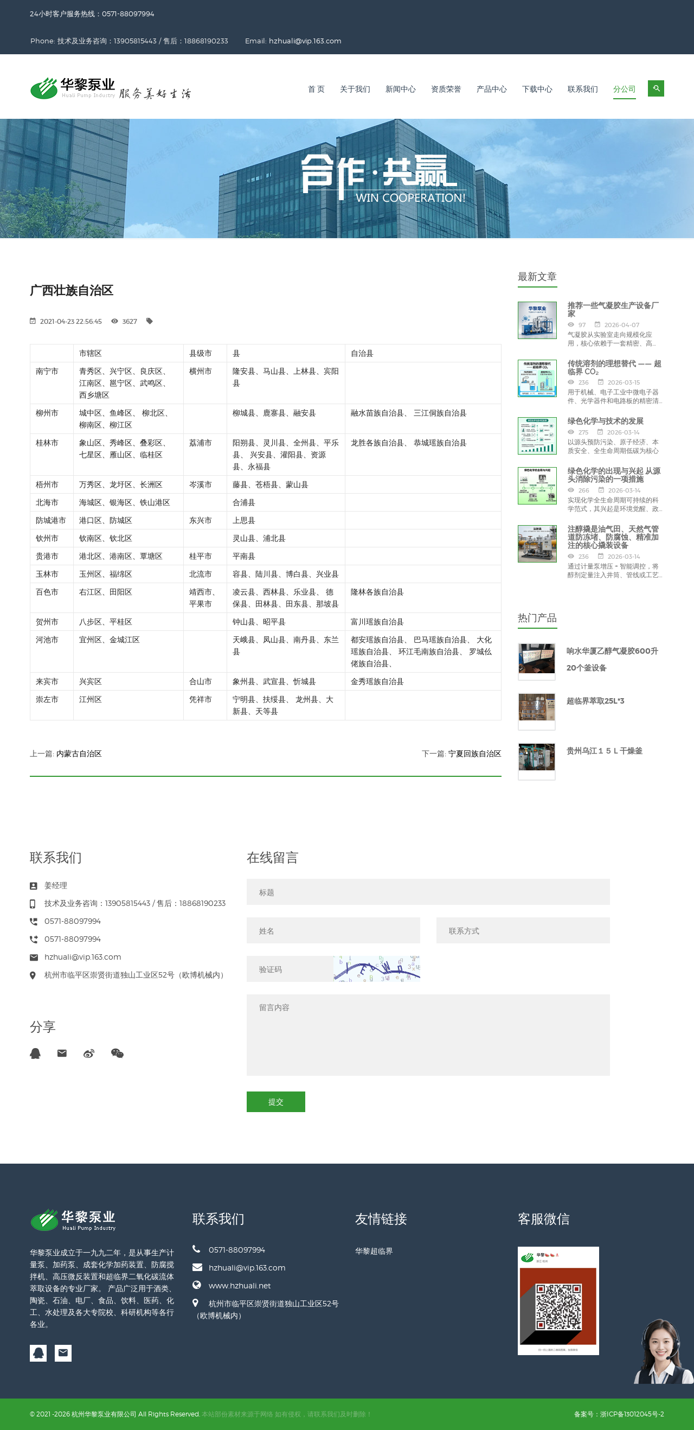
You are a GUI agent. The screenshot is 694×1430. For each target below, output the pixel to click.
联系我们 (583, 89)
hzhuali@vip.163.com (415, 40)
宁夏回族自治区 (475, 753)
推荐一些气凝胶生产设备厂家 (613, 309)
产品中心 (492, 89)
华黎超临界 (374, 1250)
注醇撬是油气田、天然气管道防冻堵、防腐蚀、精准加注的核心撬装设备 (613, 537)
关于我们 (355, 89)
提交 (276, 1101)
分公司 (624, 89)
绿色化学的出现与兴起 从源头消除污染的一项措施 (614, 475)
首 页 (316, 89)
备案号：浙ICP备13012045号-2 (619, 1414)
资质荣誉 (446, 89)
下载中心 (537, 89)
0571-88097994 (228, 1249)
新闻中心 (400, 89)
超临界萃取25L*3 (596, 701)
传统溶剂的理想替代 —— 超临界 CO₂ (614, 367)
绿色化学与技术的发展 (606, 421)
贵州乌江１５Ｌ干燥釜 (604, 751)
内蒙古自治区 (79, 753)
